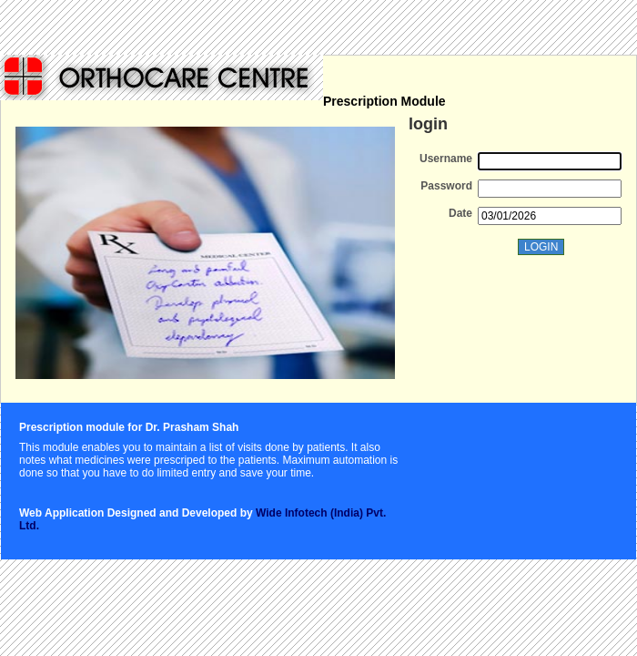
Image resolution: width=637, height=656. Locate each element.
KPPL (161, 77)
